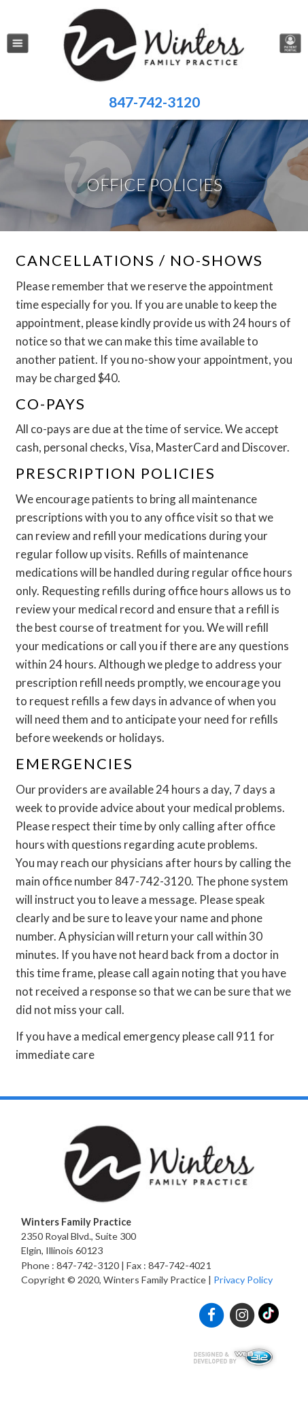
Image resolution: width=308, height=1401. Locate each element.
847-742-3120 (154, 101)
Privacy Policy (243, 1279)
